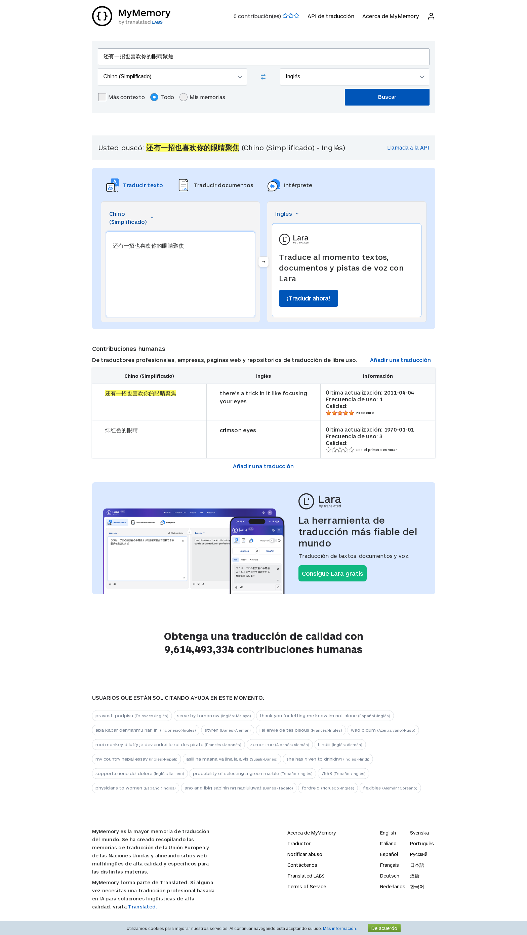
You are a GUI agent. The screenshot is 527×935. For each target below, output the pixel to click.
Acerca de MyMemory (390, 16)
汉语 (414, 876)
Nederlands (392, 886)
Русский (419, 854)
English (388, 833)
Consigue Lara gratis (332, 573)
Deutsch (389, 876)
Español (389, 854)
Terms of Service (306, 886)
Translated (306, 876)
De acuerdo (384, 928)
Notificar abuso (304, 854)
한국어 (417, 886)
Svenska (419, 833)
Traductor (299, 843)
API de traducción (331, 16)
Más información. (340, 928)
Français (389, 865)
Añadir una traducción (400, 360)
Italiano (388, 843)
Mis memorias (202, 97)
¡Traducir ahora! (308, 298)
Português (422, 843)
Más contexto (121, 97)
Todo (162, 97)
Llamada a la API (408, 147)
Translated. (142, 906)
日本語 (417, 865)
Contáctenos (302, 865)
